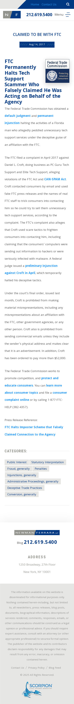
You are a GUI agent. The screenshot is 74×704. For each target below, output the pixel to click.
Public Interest (16, 462)
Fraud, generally (18, 469)
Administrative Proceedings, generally (32, 481)
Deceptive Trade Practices (24, 488)
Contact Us (49, 4)
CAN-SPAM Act (55, 179)
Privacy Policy (36, 668)
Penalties (41, 469)
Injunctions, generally (21, 475)
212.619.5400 (39, 15)
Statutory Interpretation (47, 462)
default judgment (18, 116)
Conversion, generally (21, 494)
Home (35, 4)
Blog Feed (55, 668)
